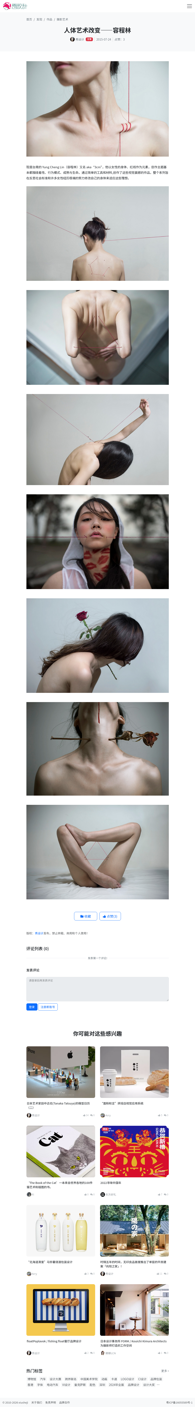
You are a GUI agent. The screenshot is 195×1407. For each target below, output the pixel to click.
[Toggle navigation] (189, 6)
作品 (49, 19)
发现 (39, 19)
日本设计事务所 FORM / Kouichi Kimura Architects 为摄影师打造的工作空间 (133, 1343)
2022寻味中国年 (110, 1183)
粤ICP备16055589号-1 (179, 1402)
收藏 (85, 916)
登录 (32, 1007)
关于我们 (36, 1402)
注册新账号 (48, 1007)
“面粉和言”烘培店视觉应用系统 (121, 1103)
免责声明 (50, 1402)
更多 (165, 1371)
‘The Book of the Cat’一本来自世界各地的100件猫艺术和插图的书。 (60, 1185)
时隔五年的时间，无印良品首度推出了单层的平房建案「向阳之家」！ (133, 1264)
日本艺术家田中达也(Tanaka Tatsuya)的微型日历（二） (58, 1105)
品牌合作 (64, 1402)
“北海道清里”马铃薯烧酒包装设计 (50, 1262)
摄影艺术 (62, 19)
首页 (29, 19)
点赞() (110, 916)
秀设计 (39, 933)
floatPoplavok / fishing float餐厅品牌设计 (54, 1341)
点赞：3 (120, 39)
